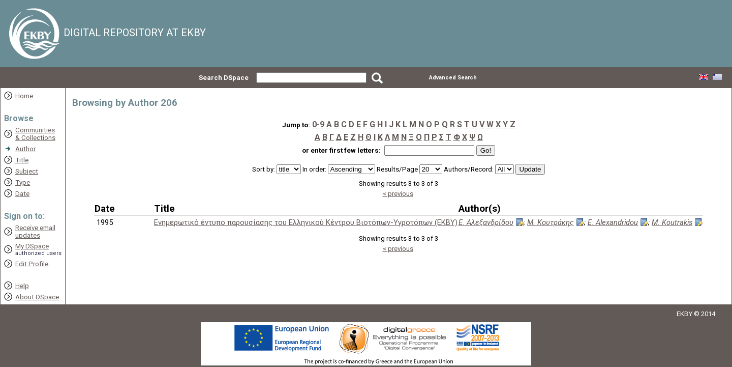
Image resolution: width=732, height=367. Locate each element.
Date (22, 193)
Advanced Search (453, 77)
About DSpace (37, 297)
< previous (398, 193)
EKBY (684, 314)
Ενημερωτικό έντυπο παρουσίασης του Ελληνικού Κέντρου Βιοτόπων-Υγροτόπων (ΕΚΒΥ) (306, 222)
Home (24, 96)
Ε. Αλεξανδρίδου (486, 222)
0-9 (318, 124)
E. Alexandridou (613, 222)
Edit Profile (31, 264)
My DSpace (32, 246)
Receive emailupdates (35, 231)
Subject (26, 171)
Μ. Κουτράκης (550, 222)
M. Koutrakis (672, 222)
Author (25, 149)
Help (22, 286)
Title (21, 160)
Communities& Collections (35, 134)
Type (22, 182)
